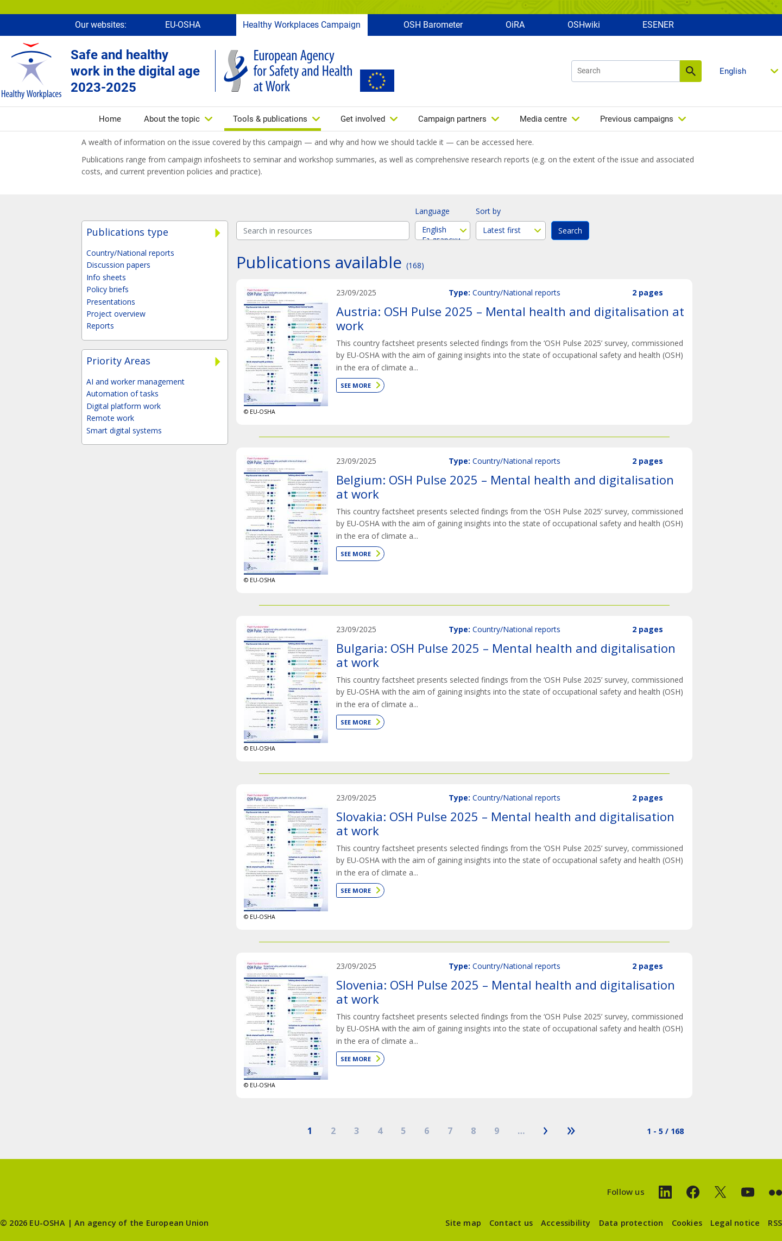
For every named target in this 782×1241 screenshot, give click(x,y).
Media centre (543, 120)
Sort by (488, 211)
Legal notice (735, 1223)
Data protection (631, 1223)
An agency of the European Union (141, 1223)
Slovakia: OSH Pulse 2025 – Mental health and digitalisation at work (505, 823)
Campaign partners (452, 120)
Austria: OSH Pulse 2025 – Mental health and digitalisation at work (510, 318)
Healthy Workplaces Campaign (302, 26)
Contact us (511, 1223)
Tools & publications (270, 120)
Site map (463, 1223)
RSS (775, 1223)
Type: (459, 292)
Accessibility (566, 1223)
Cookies (687, 1223)
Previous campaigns (636, 120)
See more (355, 385)
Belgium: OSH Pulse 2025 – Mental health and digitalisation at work (505, 486)
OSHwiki (583, 26)
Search (691, 72)
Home (110, 120)
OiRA (515, 26)
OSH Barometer (433, 26)
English (442, 229)
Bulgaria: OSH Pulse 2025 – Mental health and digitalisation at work (506, 655)
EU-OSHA (182, 26)
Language (432, 211)
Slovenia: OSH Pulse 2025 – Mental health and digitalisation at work (505, 992)
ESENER (658, 26)
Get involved (362, 120)
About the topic (172, 120)
